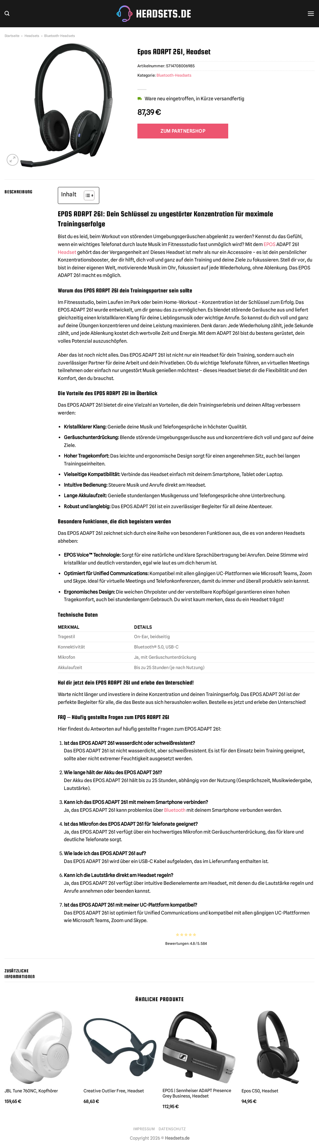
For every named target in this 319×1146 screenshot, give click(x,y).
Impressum (144, 1129)
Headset (67, 252)
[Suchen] (7, 13)
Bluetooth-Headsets (59, 36)
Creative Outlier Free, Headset (114, 1090)
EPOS (269, 244)
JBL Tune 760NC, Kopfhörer (31, 1090)
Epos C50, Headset (260, 1090)
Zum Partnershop (182, 131)
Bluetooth (175, 810)
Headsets (32, 36)
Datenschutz (172, 1129)
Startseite (12, 36)
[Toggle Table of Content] (86, 195)
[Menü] (310, 13)
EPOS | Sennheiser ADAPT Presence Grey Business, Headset (197, 1093)
